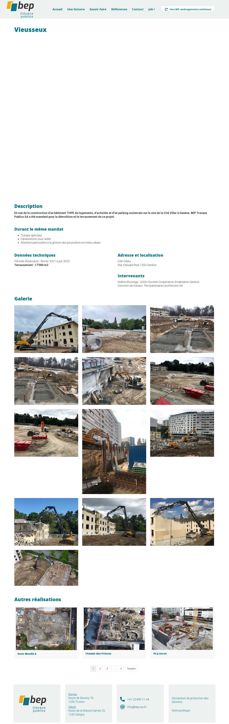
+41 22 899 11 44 (138, 691)
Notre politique (181, 702)
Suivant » (131, 660)
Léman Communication (127, 721)
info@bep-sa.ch (136, 698)
